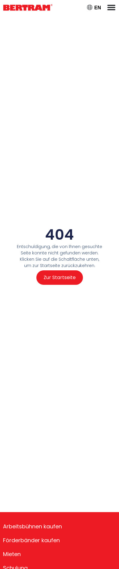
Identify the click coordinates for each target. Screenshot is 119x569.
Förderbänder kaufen (31, 540)
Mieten (12, 554)
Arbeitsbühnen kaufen (32, 526)
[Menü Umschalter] (111, 7)
